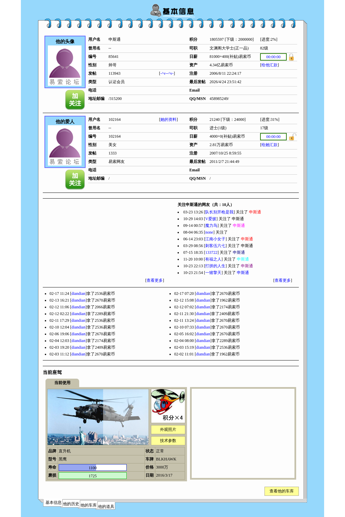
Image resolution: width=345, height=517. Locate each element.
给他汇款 (269, 65)
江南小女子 (215, 239)
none (209, 232)
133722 (211, 252)
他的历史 (71, 504)
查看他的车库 (282, 491)
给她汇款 (269, 144)
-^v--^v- (167, 73)
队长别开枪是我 (219, 212)
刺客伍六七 (215, 245)
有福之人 (213, 259)
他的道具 (106, 506)
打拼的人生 (215, 266)
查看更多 (155, 280)
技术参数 (168, 440)
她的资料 (168, 119)
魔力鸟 (211, 225)
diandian (78, 293)
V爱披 (210, 218)
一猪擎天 (213, 272)
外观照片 (168, 429)
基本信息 (53, 502)
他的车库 (89, 505)
